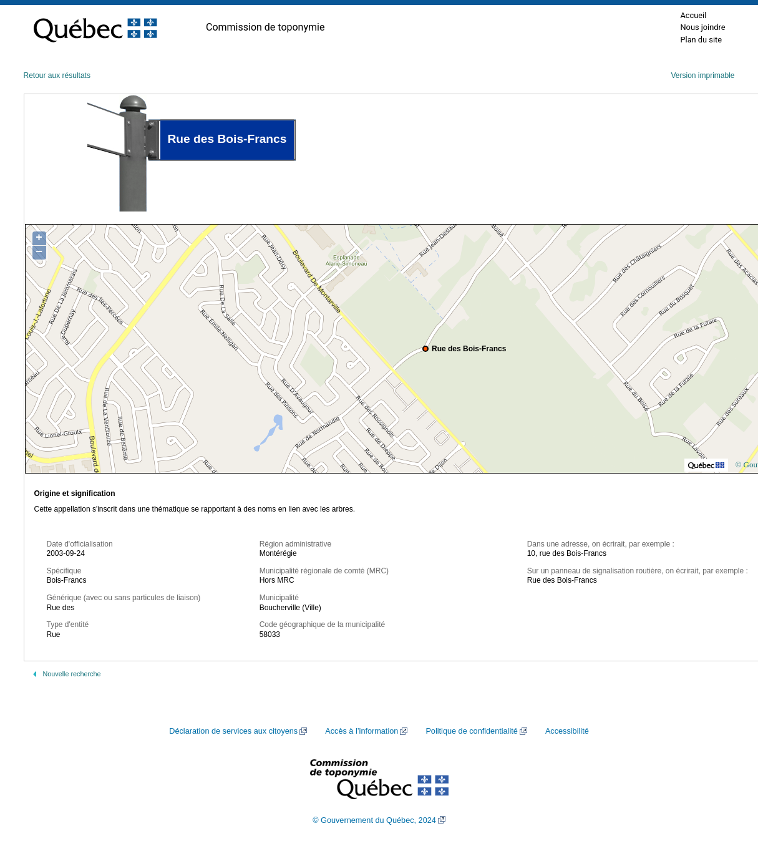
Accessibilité (567, 731)
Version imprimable (702, 75)
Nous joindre (702, 27)
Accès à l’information (361, 731)
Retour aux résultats (57, 75)
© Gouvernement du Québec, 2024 (374, 820)
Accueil (693, 15)
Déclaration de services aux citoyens (233, 731)
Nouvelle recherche (72, 674)
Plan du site (701, 39)
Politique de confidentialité (471, 731)
